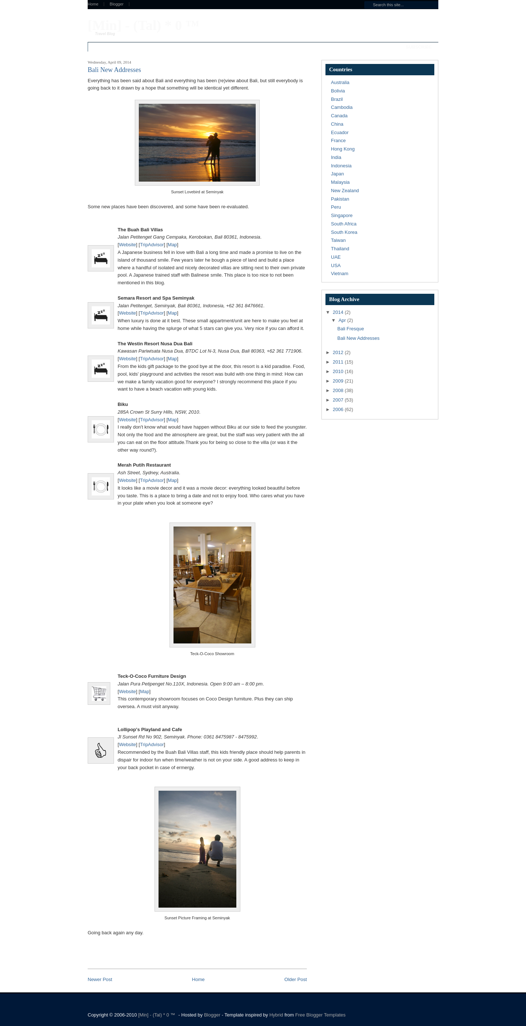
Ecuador (339, 132)
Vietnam (339, 273)
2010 (339, 371)
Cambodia (341, 107)
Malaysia (340, 182)
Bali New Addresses (358, 338)
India (336, 157)
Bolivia (338, 91)
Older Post (296, 979)
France (338, 140)
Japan (337, 173)
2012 (339, 352)
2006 (339, 409)
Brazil (337, 99)
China (337, 124)
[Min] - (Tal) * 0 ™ (143, 25)
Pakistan (340, 199)
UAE (336, 257)
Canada (339, 115)
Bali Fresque (350, 328)
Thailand (340, 248)
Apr (343, 320)
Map (172, 244)
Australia (340, 82)
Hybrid (276, 1015)
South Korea (344, 232)
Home (93, 4)
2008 (339, 390)
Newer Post (100, 979)
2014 (339, 312)
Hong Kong (343, 149)
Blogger (116, 4)
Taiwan (338, 240)
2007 (339, 400)
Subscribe (419, 47)
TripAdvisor (152, 244)
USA (336, 265)
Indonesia (341, 165)
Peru (336, 207)
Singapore (341, 215)
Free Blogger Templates (320, 1015)
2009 (339, 381)
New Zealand (345, 190)
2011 (339, 362)
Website (127, 244)
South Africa (344, 224)
